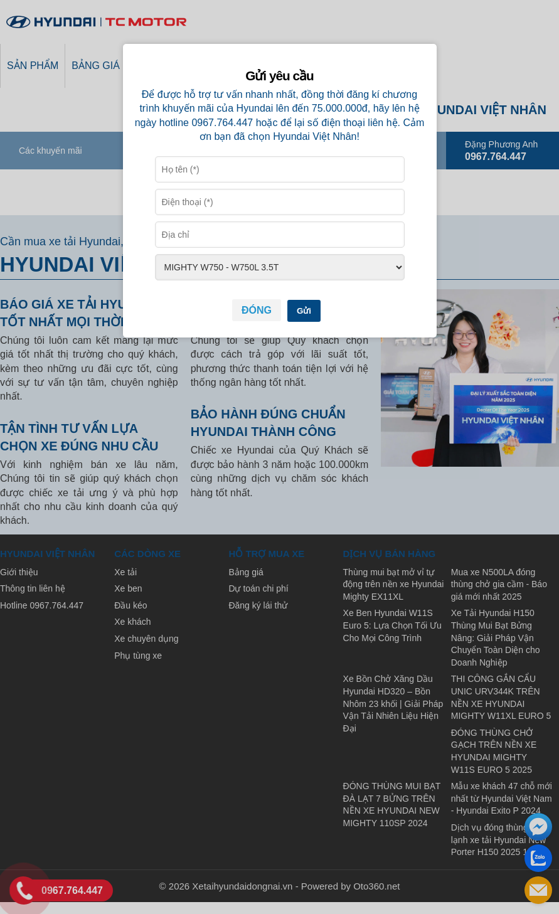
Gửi (304, 311)
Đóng (257, 310)
